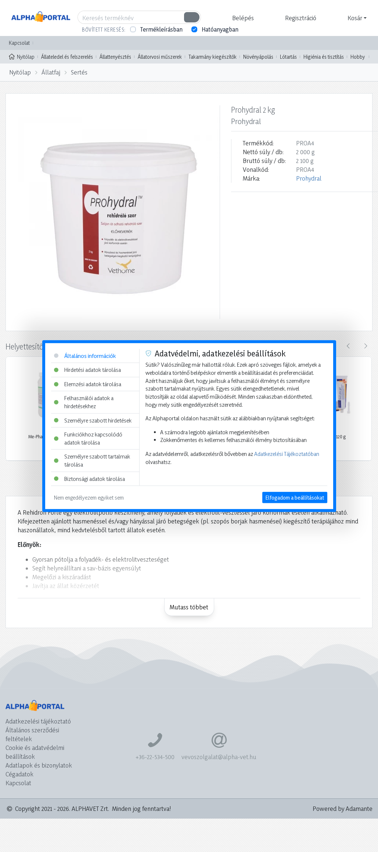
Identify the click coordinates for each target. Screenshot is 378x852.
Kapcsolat (19, 43)
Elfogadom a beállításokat (295, 497)
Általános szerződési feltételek (32, 734)
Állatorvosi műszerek (160, 57)
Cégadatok (19, 774)
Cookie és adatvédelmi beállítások (35, 752)
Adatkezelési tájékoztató (38, 721)
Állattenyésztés (115, 57)
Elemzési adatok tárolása (87, 383)
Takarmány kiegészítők (212, 57)
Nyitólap (22, 56)
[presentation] (348, 346)
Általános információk (85, 355)
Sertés (79, 72)
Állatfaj (51, 72)
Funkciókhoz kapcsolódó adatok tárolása (88, 438)
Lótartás (288, 57)
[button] (242, 18)
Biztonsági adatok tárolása (89, 478)
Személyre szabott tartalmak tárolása (92, 460)
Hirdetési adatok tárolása (87, 369)
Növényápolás (258, 57)
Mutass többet (189, 607)
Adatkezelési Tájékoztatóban (286, 453)
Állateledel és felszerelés (67, 57)
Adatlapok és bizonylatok (39, 765)
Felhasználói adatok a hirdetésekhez (84, 402)
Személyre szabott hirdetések (93, 420)
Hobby (357, 57)
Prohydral (308, 178)
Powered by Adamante (342, 808)
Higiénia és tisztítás (323, 57)
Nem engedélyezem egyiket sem (89, 497)
